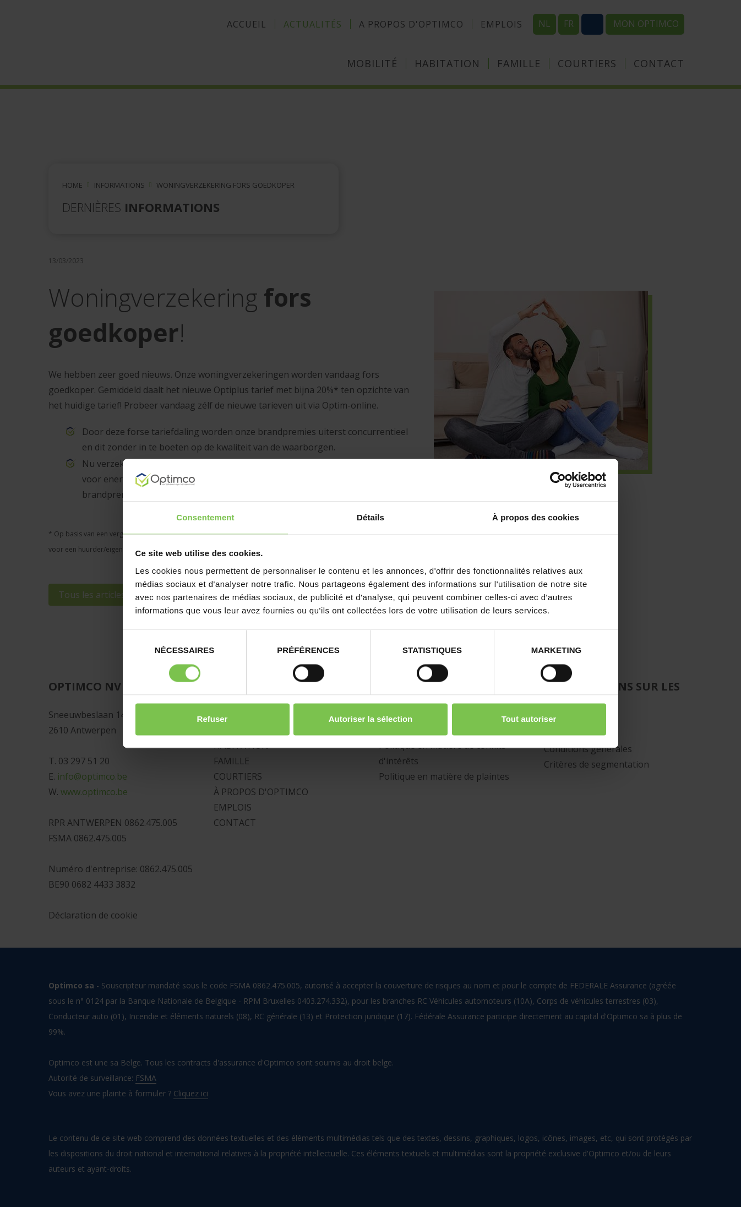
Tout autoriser (529, 719)
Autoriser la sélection (371, 719)
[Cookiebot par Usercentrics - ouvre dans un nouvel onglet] (558, 480)
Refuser (212, 719)
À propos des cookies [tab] (535, 517)
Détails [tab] (370, 517)
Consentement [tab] (205, 517)
